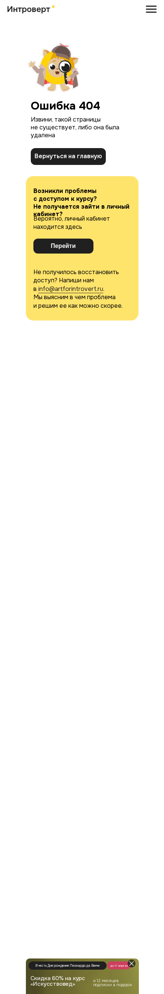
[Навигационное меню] (151, 9)
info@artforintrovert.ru (70, 289)
